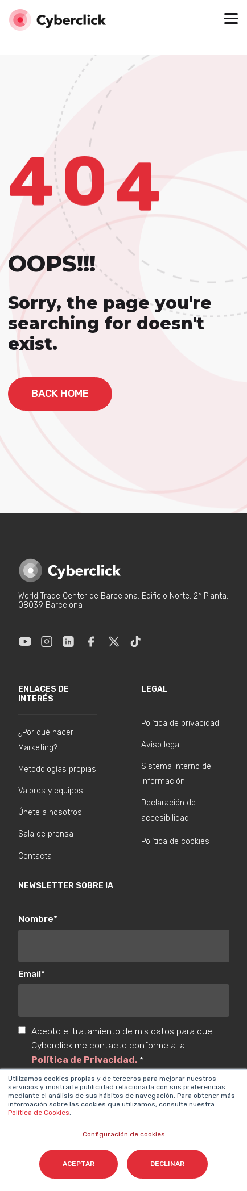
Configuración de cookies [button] (124, 1134)
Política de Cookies (38, 1113)
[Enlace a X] (114, 641)
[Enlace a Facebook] (91, 641)
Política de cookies (175, 841)
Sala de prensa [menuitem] (45, 834)
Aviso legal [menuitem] (161, 745)
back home (60, 393)
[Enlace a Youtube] (25, 641)
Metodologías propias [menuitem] (57, 769)
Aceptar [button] (78, 1164)
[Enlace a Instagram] (46, 641)
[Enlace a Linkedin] (68, 641)
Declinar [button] (167, 1164)
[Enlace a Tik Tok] (135, 641)
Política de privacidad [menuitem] (180, 723)
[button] (231, 20)
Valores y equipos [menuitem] (50, 791)
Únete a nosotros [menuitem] (50, 812)
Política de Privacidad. (85, 1059)
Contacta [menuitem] (35, 856)
